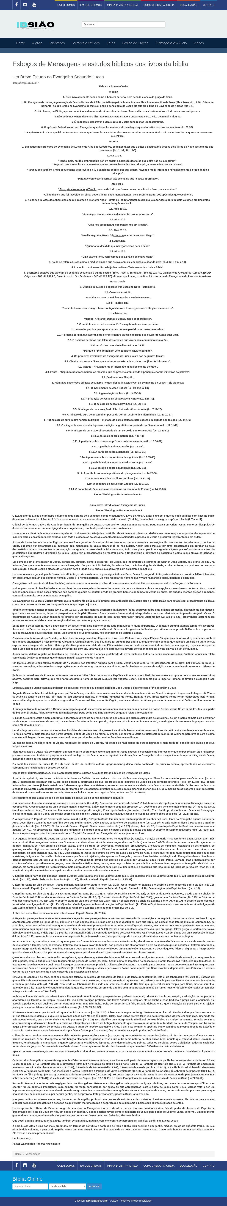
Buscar (89, 24)
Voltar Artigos (33, 1154)
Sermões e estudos (86, 43)
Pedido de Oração (135, 43)
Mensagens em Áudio (171, 43)
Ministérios (57, 43)
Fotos (111, 43)
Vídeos (199, 43)
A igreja (37, 43)
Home (20, 43)
